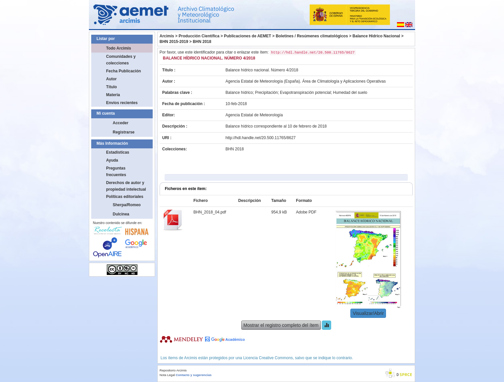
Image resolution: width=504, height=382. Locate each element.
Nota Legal (167, 375)
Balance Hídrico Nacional (376, 36)
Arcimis (167, 36)
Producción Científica (198, 36)
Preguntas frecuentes (116, 171)
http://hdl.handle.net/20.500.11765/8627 (260, 137)
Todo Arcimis (118, 48)
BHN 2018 (202, 41)
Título (111, 87)
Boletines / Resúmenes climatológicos (312, 36)
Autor (111, 79)
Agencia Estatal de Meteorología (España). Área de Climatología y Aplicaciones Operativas (305, 81)
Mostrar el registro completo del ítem (281, 325)
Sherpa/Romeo (127, 205)
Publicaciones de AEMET (247, 36)
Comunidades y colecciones (121, 59)
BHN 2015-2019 (174, 41)
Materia (113, 95)
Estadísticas (117, 152)
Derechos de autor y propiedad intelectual (126, 186)
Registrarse (124, 132)
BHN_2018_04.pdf (209, 212)
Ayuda (112, 160)
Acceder (120, 123)
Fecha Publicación (123, 71)
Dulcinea (121, 214)
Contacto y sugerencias (194, 375)
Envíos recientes (121, 102)
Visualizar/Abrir (368, 313)
